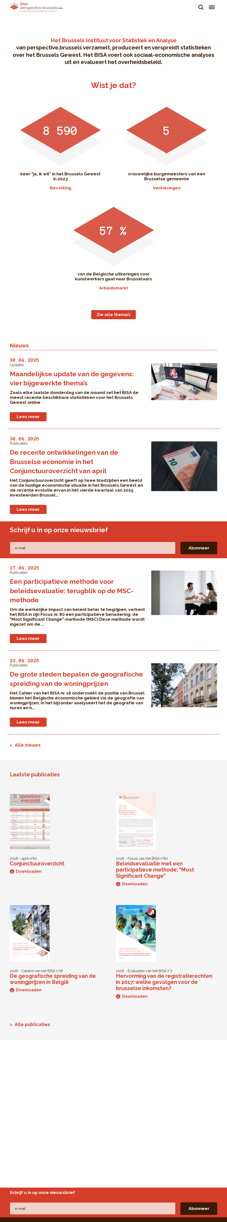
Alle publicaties (32, 1024)
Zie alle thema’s (113, 314)
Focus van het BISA (144, 858)
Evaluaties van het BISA (147, 971)
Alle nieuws (28, 745)
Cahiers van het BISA (38, 971)
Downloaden (25, 871)
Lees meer (28, 416)
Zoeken (201, 7)
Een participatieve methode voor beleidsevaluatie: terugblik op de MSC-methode (72, 591)
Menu (211, 5)
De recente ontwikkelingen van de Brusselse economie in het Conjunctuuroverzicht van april (64, 462)
